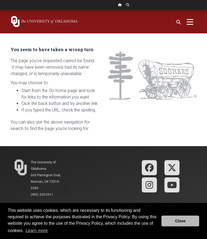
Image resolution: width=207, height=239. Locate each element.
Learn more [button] (37, 230)
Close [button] (180, 221)
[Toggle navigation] (190, 21)
